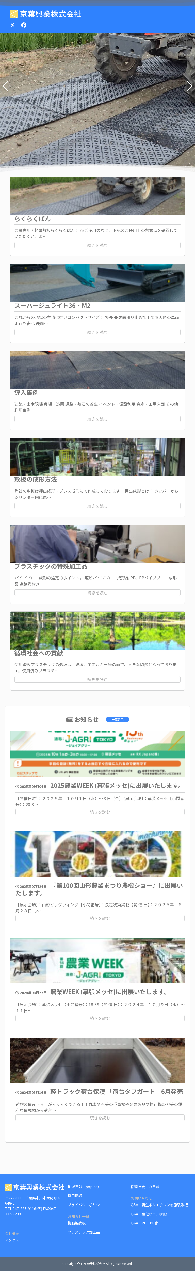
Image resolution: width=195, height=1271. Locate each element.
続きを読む (97, 245)
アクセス (12, 1239)
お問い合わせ (141, 1198)
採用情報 (75, 1195)
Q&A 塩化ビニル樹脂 (149, 1213)
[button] (189, 86)
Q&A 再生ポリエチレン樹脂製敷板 (159, 1204)
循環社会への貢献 (145, 1186)
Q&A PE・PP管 (144, 1222)
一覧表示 (117, 719)
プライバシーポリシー (85, 1204)
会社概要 (12, 1233)
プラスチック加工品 (84, 1232)
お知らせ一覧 (78, 1216)
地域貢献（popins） (84, 1186)
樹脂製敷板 (77, 1222)
